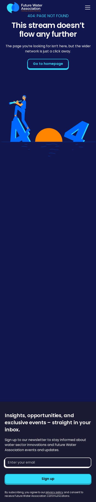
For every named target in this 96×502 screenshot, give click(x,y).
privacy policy (54, 492)
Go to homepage (48, 63)
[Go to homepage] (23, 7)
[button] (86, 7)
